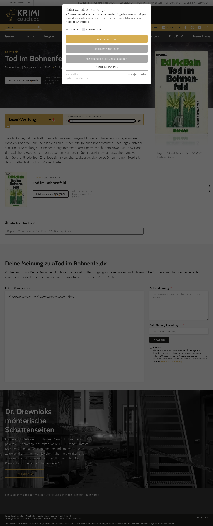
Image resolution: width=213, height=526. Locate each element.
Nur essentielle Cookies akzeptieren (106, 58)
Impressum (128, 74)
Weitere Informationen (107, 66)
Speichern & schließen (106, 48)
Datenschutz (141, 74)
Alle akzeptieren (106, 39)
